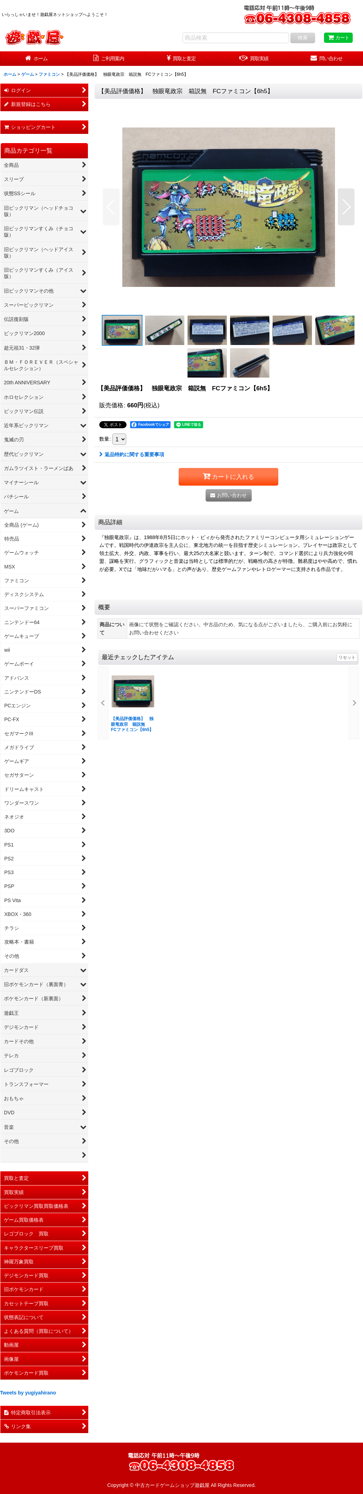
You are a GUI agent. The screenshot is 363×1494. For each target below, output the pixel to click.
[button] (111, 206)
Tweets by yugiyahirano (28, 1393)
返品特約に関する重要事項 (131, 454)
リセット (347, 657)
